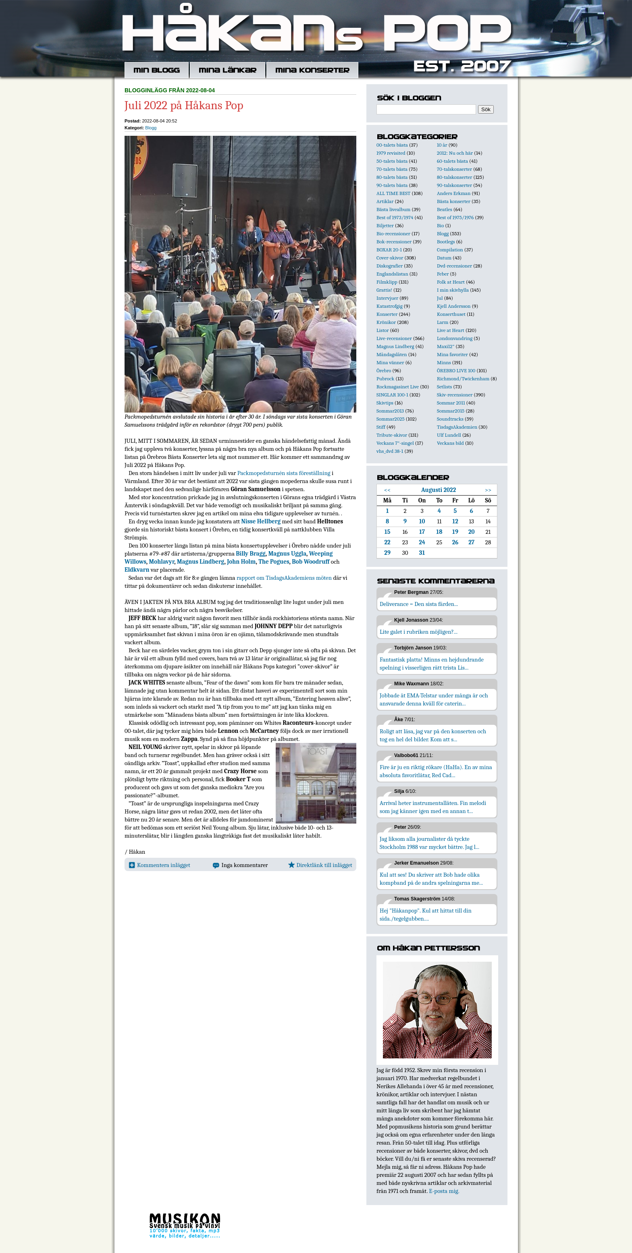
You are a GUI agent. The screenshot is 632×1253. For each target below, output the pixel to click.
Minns (444, 362)
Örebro (383, 370)
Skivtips (384, 403)
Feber (443, 274)
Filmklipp (386, 282)
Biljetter (385, 225)
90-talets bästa (391, 185)
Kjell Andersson (454, 306)
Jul (440, 298)
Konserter (386, 314)
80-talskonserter (454, 177)
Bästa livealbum (393, 209)
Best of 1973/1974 (394, 217)
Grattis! (384, 290)
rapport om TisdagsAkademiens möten (284, 577)
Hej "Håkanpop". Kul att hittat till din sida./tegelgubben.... (426, 914)
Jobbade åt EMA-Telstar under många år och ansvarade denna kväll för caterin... (434, 699)
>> (488, 490)
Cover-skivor (389, 258)
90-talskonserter (454, 185)
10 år (442, 145)
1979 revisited (390, 153)
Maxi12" (446, 346)
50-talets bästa (391, 161)
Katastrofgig (389, 306)
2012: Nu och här (455, 153)
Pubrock (385, 378)
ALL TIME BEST (393, 193)
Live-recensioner (394, 338)
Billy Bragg (251, 553)
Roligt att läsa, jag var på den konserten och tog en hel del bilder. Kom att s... (433, 735)
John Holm (241, 561)
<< (387, 490)
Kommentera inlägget (159, 865)
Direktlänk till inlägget (320, 865)
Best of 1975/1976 (455, 217)
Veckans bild (450, 443)
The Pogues (273, 561)
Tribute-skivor (391, 435)
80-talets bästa (391, 177)
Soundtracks (450, 419)
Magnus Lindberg (200, 561)
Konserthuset (451, 314)
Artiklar (384, 201)
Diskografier (389, 266)
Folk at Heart (451, 282)
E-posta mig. (444, 1191)
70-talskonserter (454, 169)
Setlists (444, 387)
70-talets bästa (391, 169)
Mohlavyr (162, 561)
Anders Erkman (453, 193)
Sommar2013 (390, 411)
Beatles (444, 209)
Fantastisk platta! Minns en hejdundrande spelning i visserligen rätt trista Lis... (432, 663)
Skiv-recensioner (454, 395)
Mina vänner (390, 362)
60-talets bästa (452, 161)
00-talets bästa (392, 145)
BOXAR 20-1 (389, 250)
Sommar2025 (390, 419)
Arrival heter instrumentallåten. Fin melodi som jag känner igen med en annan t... (433, 807)
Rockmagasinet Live (397, 387)
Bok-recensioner (394, 242)
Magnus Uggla (287, 553)
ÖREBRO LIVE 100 (456, 370)
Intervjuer (387, 298)
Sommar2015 (450, 411)
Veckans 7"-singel (395, 443)
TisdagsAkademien (457, 427)
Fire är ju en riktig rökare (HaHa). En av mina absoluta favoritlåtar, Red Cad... (436, 771)
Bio (440, 225)
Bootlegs (446, 242)
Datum (444, 258)
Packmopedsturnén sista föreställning (284, 473)
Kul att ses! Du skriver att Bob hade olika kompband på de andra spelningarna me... (431, 878)
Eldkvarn (137, 569)
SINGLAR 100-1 (392, 395)
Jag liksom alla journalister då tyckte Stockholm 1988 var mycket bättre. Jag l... (429, 843)
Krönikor (386, 322)
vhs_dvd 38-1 (389, 451)
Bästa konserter (453, 201)
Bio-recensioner (393, 233)
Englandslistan (392, 274)
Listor (382, 330)
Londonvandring (454, 338)
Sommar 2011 (451, 403)
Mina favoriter (452, 354)
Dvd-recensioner (454, 266)
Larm (442, 322)
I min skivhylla (453, 290)
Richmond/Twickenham (463, 378)
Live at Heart (450, 330)
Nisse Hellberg (261, 521)
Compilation (450, 250)
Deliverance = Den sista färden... (419, 604)
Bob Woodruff (310, 561)
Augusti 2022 (438, 490)
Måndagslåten (391, 354)
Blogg (150, 127)
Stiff (380, 427)
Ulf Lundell (449, 435)
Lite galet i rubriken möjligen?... (418, 631)
